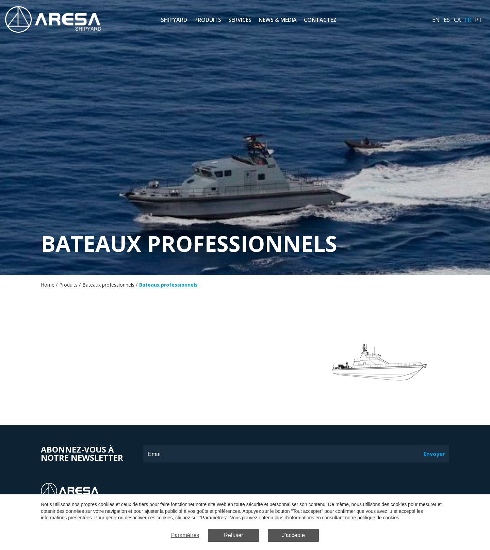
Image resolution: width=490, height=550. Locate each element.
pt (478, 20)
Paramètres (185, 535)
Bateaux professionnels (108, 284)
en (436, 20)
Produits (207, 20)
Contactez (320, 20)
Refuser (233, 535)
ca (457, 20)
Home (47, 284)
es (447, 20)
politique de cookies (378, 517)
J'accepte (293, 535)
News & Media (278, 20)
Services (239, 20)
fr (468, 20)
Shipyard (174, 20)
